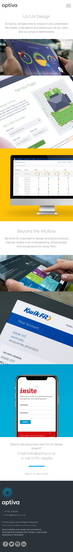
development (8, 532)
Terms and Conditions (12, 525)
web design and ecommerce (28, 529)
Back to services (36, 474)
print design (29, 532)
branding (19, 532)
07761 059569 (11, 511)
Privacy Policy (30, 525)
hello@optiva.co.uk (41, 453)
